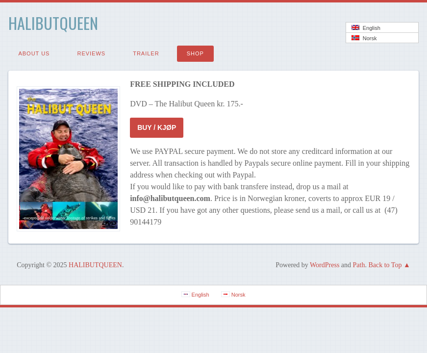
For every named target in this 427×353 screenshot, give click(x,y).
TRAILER (146, 53)
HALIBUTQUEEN (53, 22)
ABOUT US (34, 53)
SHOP (195, 53)
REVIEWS (91, 53)
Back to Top (385, 265)
